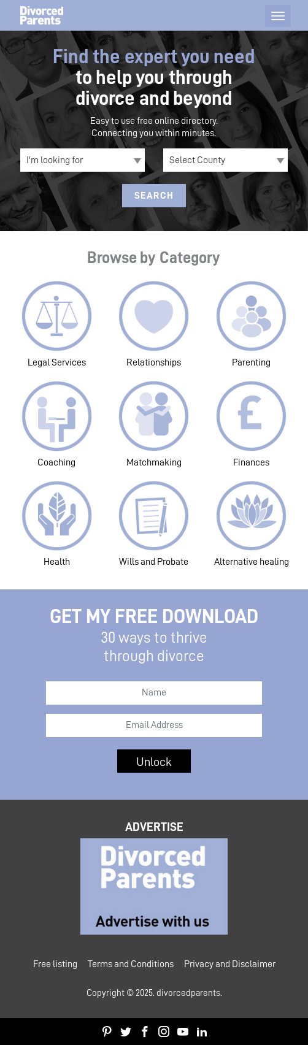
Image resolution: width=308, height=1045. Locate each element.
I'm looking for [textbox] (54, 160)
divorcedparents (188, 993)
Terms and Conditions (131, 964)
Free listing (55, 964)
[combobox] (82, 160)
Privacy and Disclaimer (229, 964)
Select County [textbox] (197, 160)
